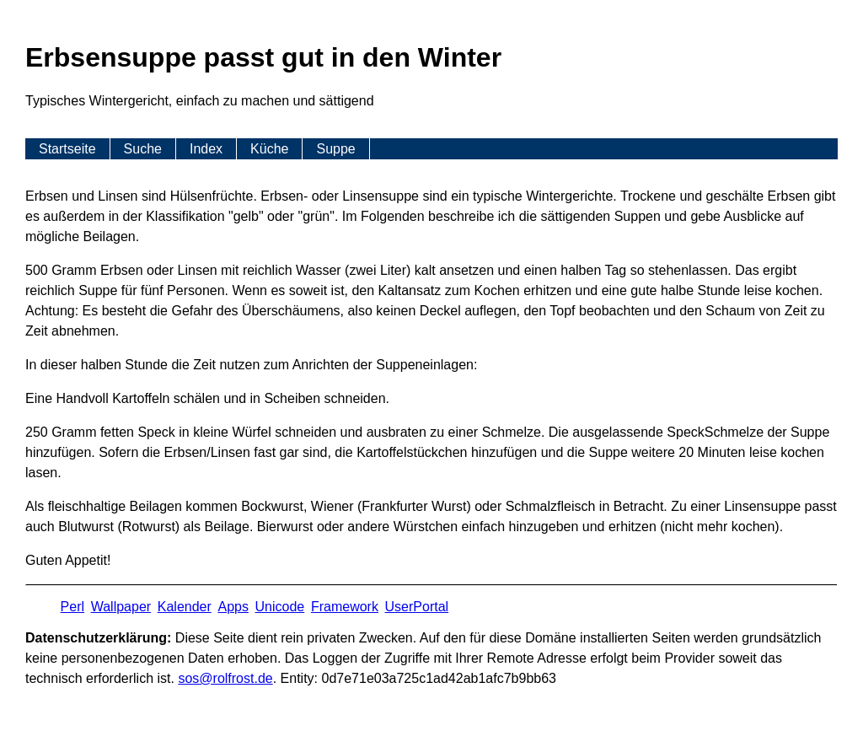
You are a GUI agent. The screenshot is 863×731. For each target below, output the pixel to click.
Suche (143, 149)
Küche (269, 149)
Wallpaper (121, 606)
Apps (232, 606)
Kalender (185, 606)
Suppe (335, 149)
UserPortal (417, 606)
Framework (344, 606)
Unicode (280, 606)
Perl (72, 606)
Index (206, 149)
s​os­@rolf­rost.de (225, 678)
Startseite (67, 149)
